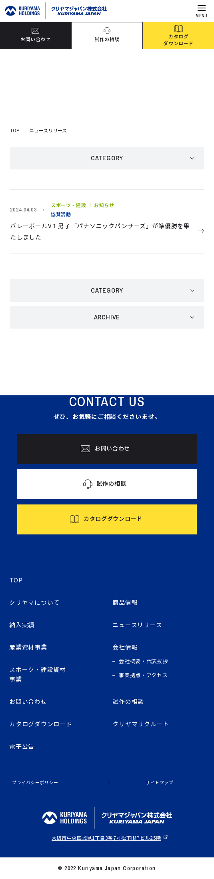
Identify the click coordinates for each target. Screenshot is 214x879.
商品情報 (125, 602)
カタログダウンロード (40, 724)
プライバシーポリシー (35, 782)
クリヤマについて (34, 602)
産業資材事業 (28, 647)
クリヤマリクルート (140, 724)
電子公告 (21, 746)
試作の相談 (128, 701)
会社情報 (125, 647)
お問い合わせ (28, 701)
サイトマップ (159, 782)
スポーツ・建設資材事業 (37, 674)
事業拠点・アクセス (143, 675)
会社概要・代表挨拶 (143, 661)
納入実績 (21, 624)
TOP (15, 130)
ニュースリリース (137, 624)
